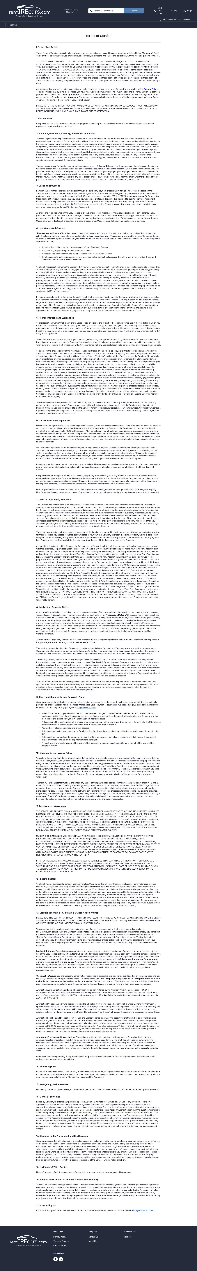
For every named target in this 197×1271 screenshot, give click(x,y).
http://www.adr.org (136, 995)
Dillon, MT (128, 1237)
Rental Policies (59, 1245)
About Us (92, 1241)
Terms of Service (61, 1241)
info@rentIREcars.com (86, 707)
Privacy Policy (150, 89)
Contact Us (93, 1237)
